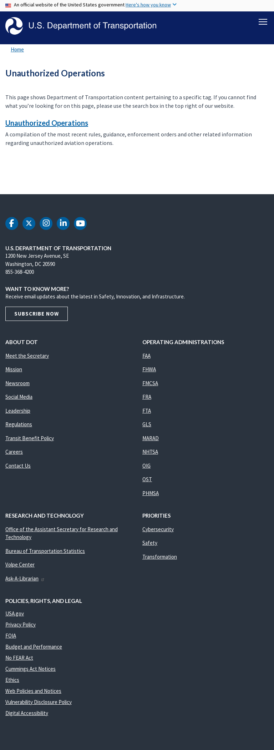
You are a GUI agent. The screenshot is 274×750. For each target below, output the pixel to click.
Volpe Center (20, 565)
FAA (146, 355)
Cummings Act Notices (30, 668)
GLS (146, 424)
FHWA (149, 369)
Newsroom (17, 383)
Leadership (17, 410)
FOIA (10, 635)
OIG (146, 465)
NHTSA (150, 452)
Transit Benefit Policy (29, 438)
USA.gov (14, 613)
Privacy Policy (20, 624)
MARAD (150, 438)
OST (147, 479)
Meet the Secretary (27, 355)
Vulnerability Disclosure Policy (38, 702)
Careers (14, 452)
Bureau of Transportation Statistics (45, 551)
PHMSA (150, 493)
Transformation (159, 556)
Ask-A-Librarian (25, 578)
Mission (13, 369)
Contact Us (18, 465)
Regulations (18, 424)
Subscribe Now (36, 313)
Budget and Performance (33, 646)
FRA (146, 397)
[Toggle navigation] (263, 21)
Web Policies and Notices (33, 691)
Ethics (12, 679)
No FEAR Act (19, 657)
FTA (146, 410)
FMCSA (150, 383)
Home (17, 49)
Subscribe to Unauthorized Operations (4, 178)
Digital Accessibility (26, 713)
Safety (149, 543)
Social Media (18, 397)
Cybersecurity (158, 529)
